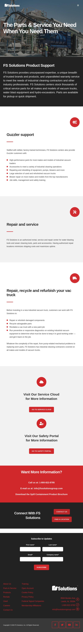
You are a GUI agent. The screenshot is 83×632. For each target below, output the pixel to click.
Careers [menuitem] (6, 605)
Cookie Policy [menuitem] (27, 592)
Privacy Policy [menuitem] (28, 597)
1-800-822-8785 (68, 605)
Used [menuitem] (5, 601)
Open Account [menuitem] (28, 588)
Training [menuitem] (25, 584)
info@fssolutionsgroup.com (63, 609)
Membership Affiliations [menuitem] (31, 605)
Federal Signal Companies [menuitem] (33, 601)
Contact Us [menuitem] (8, 610)
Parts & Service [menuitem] (9, 588)
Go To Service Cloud (41, 409)
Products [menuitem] (7, 592)
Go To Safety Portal (41, 451)
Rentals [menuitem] (6, 597)
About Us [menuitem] (7, 584)
